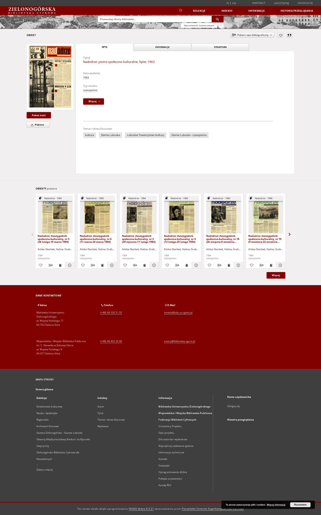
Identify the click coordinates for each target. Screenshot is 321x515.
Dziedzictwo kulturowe (49, 406)
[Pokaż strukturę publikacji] (55, 198)
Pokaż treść (39, 115)
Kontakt (162, 459)
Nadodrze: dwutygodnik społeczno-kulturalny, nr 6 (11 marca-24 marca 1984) (96, 238)
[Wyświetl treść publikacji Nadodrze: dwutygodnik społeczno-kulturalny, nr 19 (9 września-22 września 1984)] (271, 265)
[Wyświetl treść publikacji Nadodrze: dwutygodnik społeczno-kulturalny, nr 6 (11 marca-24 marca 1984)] (102, 265)
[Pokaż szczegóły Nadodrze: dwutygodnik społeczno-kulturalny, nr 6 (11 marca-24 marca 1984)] (111, 265)
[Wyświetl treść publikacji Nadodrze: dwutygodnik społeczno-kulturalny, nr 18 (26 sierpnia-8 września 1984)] (228, 265)
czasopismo (90, 90)
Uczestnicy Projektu (169, 426)
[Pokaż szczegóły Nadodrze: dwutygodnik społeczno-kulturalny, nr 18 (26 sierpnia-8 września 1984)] (238, 265)
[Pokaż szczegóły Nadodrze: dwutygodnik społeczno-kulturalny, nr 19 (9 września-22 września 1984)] (280, 265)
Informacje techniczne (171, 452)
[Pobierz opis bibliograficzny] (50, 265)
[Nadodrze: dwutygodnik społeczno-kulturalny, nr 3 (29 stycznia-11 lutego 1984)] (139, 215)
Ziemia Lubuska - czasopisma (189, 135)
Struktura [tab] (220, 47)
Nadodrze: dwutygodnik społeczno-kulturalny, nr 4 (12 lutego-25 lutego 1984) (180, 238)
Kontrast (258, 3)
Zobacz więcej (44, 469)
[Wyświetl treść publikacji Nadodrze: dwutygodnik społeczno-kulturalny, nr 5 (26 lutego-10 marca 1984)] (60, 265)
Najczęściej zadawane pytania (175, 446)
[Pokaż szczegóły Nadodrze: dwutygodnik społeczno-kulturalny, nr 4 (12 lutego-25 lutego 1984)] (195, 265)
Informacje (256, 10)
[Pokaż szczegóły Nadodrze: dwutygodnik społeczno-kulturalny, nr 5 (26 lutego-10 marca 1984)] (69, 265)
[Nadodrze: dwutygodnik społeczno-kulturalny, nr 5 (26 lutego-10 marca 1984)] (55, 215)
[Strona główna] (180, 10)
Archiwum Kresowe (47, 426)
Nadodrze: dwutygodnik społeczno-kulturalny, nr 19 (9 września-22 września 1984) (264, 238)
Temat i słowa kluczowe (111, 419)
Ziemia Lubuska (110, 135)
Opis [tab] (104, 47)
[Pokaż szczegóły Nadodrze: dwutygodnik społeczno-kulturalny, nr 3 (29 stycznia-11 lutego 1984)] (153, 265)
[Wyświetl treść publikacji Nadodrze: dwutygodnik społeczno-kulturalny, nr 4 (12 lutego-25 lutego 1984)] (186, 265)
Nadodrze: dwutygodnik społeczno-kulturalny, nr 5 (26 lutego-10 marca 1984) (53, 238)
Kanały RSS (164, 485)
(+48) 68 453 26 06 (111, 341)
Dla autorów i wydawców (172, 439)
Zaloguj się (305, 3)
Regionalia (42, 419)
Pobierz (36, 124)
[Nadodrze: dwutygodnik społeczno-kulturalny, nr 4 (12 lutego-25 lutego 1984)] (181, 215)
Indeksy (227, 10)
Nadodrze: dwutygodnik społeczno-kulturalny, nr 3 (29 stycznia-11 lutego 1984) (139, 238)
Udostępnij (281, 3)
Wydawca (103, 426)
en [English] (234, 3)
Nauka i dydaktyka (47, 413)
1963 (86, 77)
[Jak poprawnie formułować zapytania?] (221, 25)
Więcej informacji (276, 505)
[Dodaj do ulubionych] (280, 35)
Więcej (276, 275)
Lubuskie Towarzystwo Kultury (145, 135)
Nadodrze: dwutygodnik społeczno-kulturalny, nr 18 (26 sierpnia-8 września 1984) (222, 238)
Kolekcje (199, 10)
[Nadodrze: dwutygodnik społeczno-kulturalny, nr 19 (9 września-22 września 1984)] (266, 215)
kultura (89, 135)
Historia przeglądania (297, 10)
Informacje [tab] (162, 47)
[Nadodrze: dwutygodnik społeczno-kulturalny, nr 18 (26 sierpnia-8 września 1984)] (223, 215)
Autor (100, 406)
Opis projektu (166, 432)
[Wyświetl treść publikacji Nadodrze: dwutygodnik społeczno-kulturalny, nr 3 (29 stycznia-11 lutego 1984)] (144, 265)
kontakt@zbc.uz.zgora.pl (178, 312)
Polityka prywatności (170, 478)
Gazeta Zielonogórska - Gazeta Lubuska (59, 432)
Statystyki (164, 465)
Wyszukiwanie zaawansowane (199, 25)
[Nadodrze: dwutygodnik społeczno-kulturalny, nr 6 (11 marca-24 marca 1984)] (97, 215)
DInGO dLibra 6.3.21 (141, 508)
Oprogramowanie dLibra (172, 472)
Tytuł (100, 413)
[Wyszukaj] (218, 19)
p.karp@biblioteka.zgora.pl (179, 341)
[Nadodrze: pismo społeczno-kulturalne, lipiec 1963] (50, 77)
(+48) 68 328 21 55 (111, 312)
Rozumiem (300, 504)
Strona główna (44, 389)
